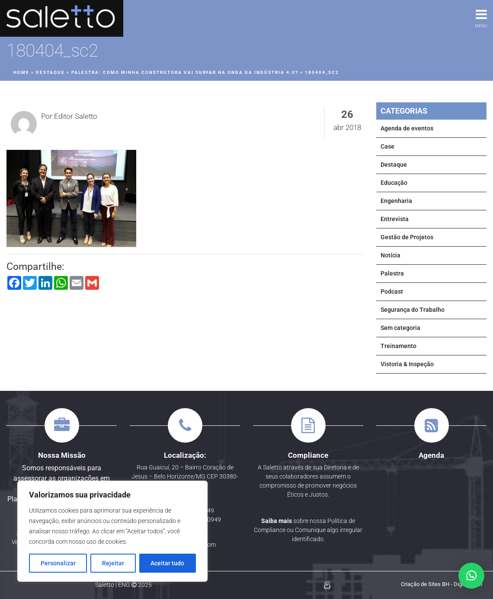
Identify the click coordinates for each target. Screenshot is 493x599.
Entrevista (395, 219)
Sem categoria (400, 327)
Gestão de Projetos (407, 237)
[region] (112, 531)
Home (21, 72)
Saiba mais (276, 520)
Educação (394, 182)
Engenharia (396, 200)
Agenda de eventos (407, 128)
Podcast (392, 291)
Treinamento (398, 345)
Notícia (390, 255)
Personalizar (58, 563)
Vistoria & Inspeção (407, 364)
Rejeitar (113, 563)
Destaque (50, 72)
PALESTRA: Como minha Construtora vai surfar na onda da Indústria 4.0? (184, 72)
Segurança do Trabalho (413, 309)
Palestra (392, 273)
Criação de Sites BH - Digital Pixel (441, 584)
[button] (471, 576)
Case (387, 146)
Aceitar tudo (167, 563)
